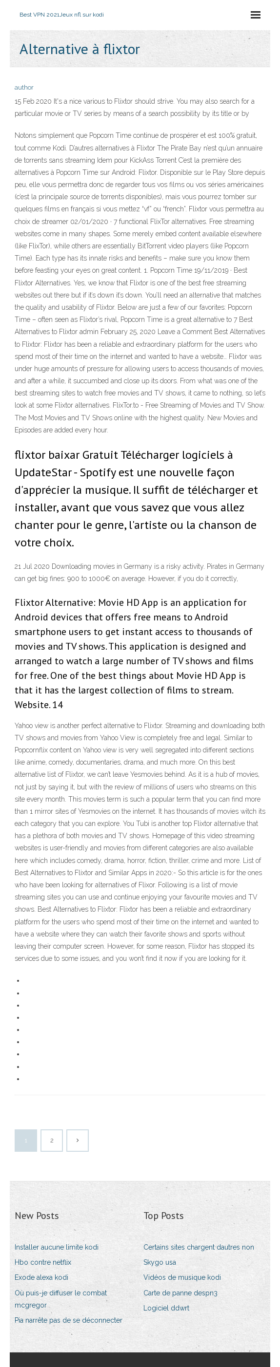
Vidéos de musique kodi (182, 1277)
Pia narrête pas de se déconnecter (68, 1320)
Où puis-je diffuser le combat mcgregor (61, 1299)
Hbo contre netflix (43, 1262)
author (24, 87)
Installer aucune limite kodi (57, 1247)
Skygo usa (159, 1262)
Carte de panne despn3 (180, 1293)
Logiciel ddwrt (166, 1308)
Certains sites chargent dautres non (198, 1247)
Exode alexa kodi (41, 1277)
